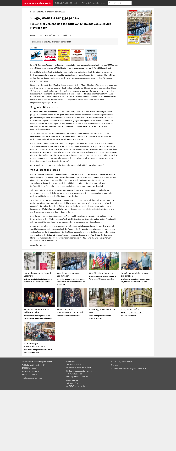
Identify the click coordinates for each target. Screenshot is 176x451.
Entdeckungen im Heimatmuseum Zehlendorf (70, 372)
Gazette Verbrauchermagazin (37, 3)
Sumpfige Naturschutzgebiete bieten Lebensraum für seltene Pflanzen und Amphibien (71, 342)
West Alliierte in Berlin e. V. (101, 334)
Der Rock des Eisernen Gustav (68, 377)
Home (32, 11)
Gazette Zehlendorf (45, 11)
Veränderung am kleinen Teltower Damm (35, 406)
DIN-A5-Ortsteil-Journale (93, 3)
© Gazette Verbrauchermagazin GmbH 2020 (128, 429)
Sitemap (114, 426)
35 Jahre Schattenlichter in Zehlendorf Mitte (36, 372)
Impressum (116, 422)
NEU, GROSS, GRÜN (130, 370)
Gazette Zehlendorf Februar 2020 (57, 103)
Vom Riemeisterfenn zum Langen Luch (68, 335)
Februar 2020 (59, 11)
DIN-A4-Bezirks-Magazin (66, 3)
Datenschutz (127, 422)
